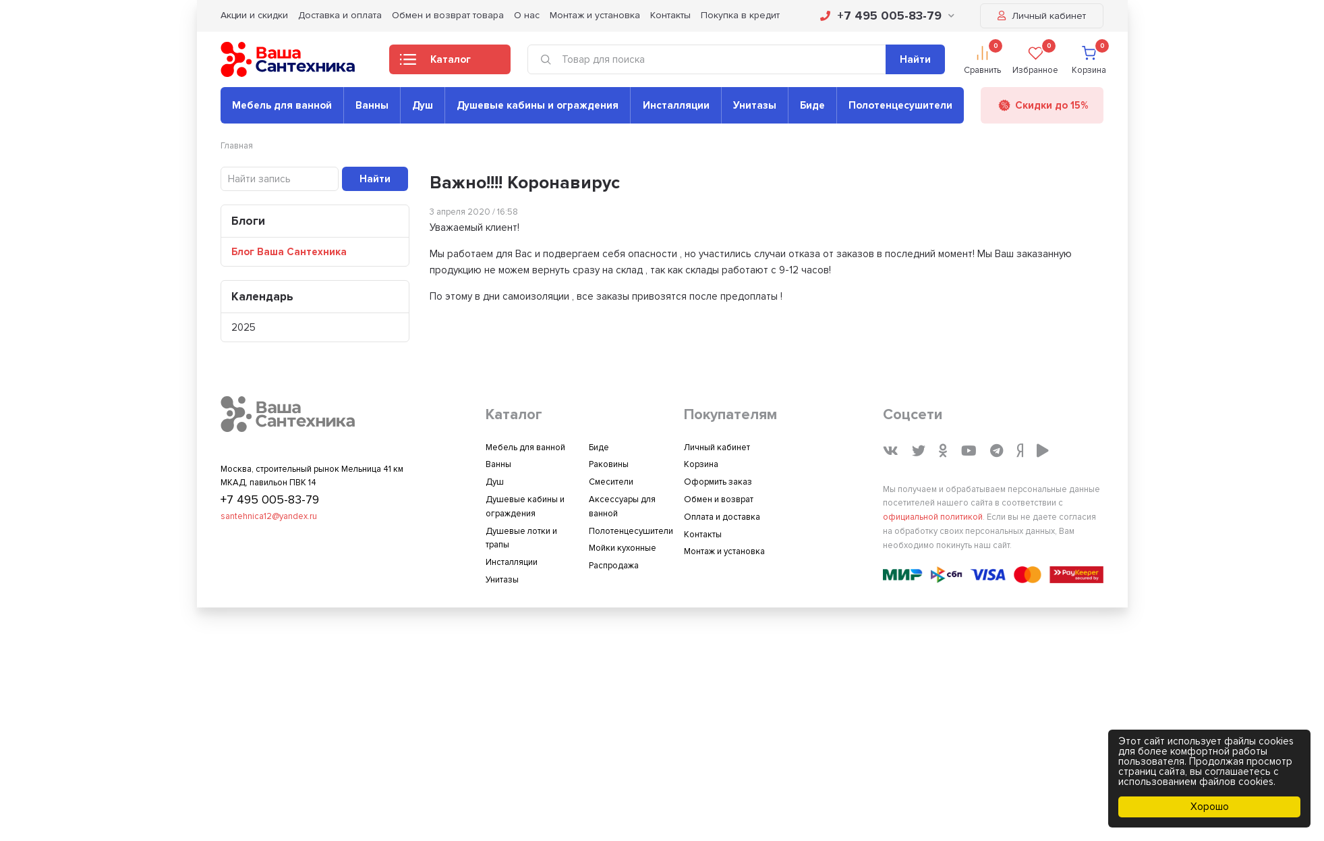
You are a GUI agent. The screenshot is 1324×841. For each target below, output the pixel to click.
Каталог (435, 63)
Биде (812, 105)
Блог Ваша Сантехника (289, 252)
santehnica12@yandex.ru (269, 516)
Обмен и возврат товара (448, 15)
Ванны (371, 105)
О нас (527, 15)
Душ (422, 105)
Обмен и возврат (718, 499)
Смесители (611, 482)
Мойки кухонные (622, 548)
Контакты (670, 15)
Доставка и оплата (340, 15)
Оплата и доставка (722, 517)
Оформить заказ (718, 482)
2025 (243, 327)
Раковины (609, 464)
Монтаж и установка (595, 15)
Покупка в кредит (740, 15)
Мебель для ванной (282, 105)
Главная (237, 145)
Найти (915, 59)
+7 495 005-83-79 (887, 15)
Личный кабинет (1042, 16)
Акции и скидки (254, 15)
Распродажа (614, 565)
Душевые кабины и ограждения (537, 105)
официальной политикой (933, 517)
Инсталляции (676, 105)
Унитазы (754, 105)
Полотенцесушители (900, 105)
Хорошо (1209, 807)
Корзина (701, 464)
